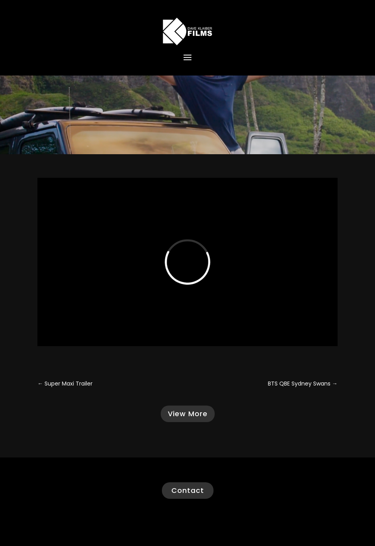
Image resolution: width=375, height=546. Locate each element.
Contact (187, 490)
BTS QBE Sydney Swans (303, 383)
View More (188, 414)
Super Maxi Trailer (65, 383)
